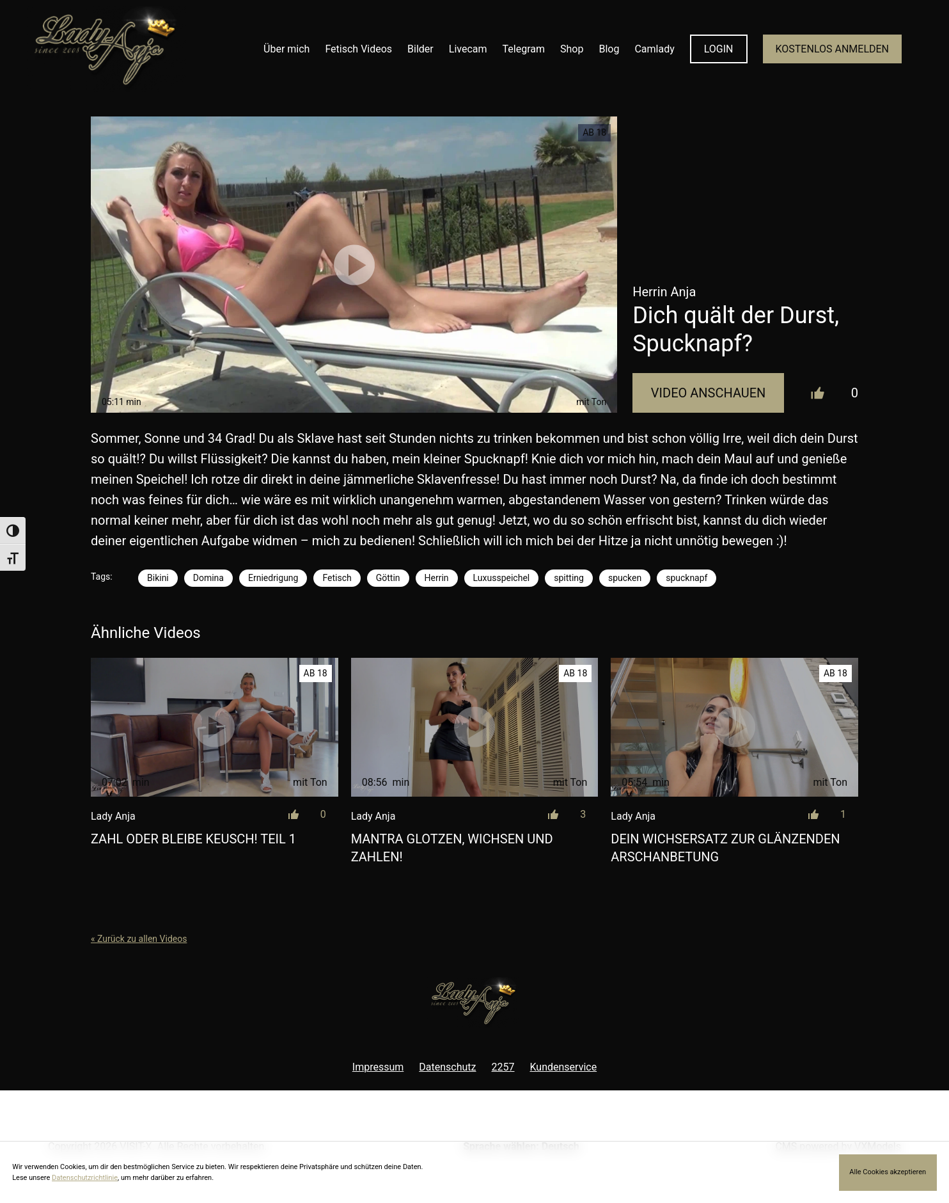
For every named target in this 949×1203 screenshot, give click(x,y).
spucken (624, 578)
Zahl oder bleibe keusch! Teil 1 (193, 839)
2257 (503, 1067)
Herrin (437, 578)
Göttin (388, 578)
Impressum (378, 1067)
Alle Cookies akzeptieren (887, 1172)
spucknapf (686, 578)
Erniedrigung (273, 578)
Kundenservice (563, 1067)
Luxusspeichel (501, 578)
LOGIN (718, 49)
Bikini (158, 578)
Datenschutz (447, 1067)
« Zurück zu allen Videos (139, 939)
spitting (569, 578)
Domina (208, 578)
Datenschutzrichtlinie (85, 1178)
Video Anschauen (708, 393)
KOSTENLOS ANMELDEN (832, 49)
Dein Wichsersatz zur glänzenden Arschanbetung (725, 847)
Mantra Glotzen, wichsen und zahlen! (452, 847)
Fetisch (336, 578)
